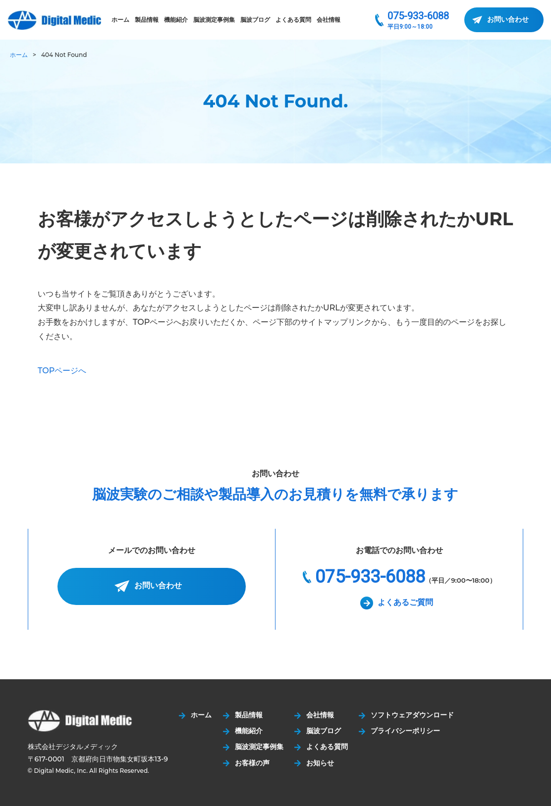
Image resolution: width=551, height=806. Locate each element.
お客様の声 (252, 762)
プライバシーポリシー (407, 730)
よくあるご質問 (405, 602)
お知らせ (321, 762)
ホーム (120, 19)
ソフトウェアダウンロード (414, 714)
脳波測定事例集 (214, 19)
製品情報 (147, 19)
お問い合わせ (508, 19)
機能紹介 (176, 19)
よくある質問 (293, 19)
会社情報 (328, 19)
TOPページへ (62, 370)
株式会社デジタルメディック (54, 20)
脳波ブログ (255, 19)
